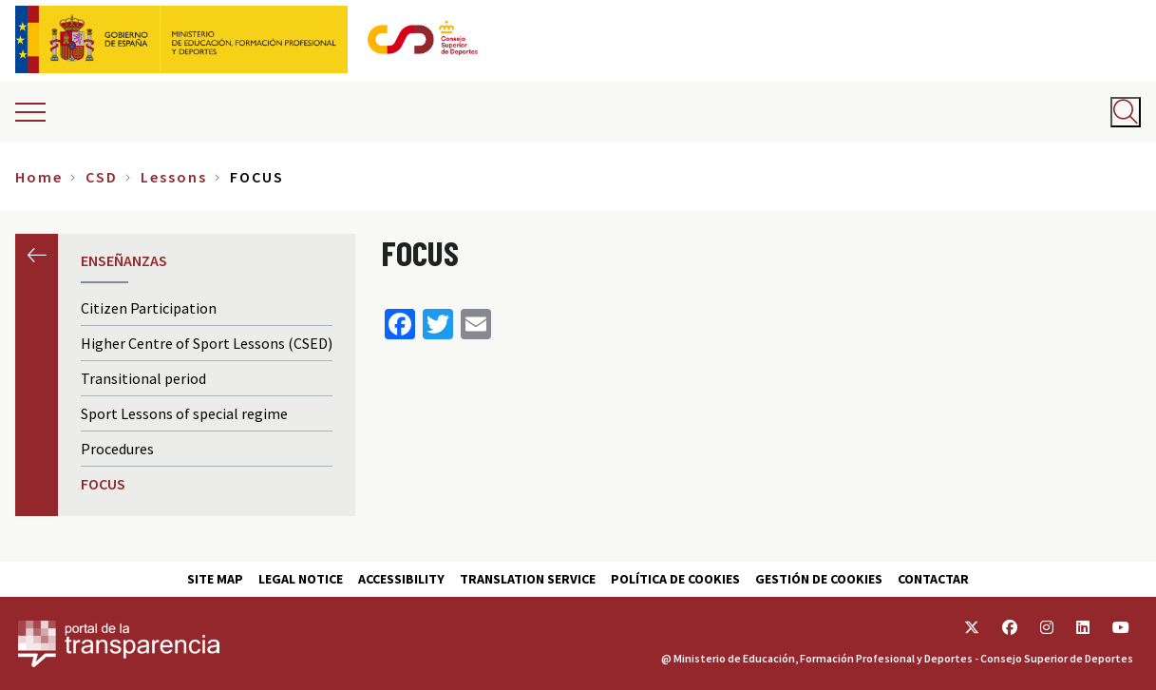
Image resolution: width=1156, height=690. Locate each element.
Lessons (174, 176)
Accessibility (401, 578)
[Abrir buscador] (1125, 112)
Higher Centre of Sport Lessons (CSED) (206, 343)
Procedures (117, 448)
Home (39, 176)
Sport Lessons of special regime (184, 413)
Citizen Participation (149, 307)
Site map (215, 578)
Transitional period (143, 378)
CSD (101, 176)
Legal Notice (300, 578)
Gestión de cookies (818, 578)
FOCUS (103, 483)
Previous (36, 255)
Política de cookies (675, 578)
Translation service (528, 578)
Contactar (933, 578)
